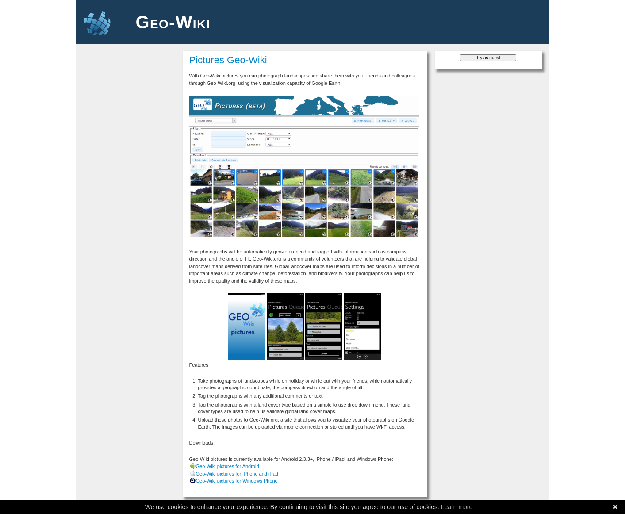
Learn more (457, 506)
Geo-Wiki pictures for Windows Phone (237, 480)
